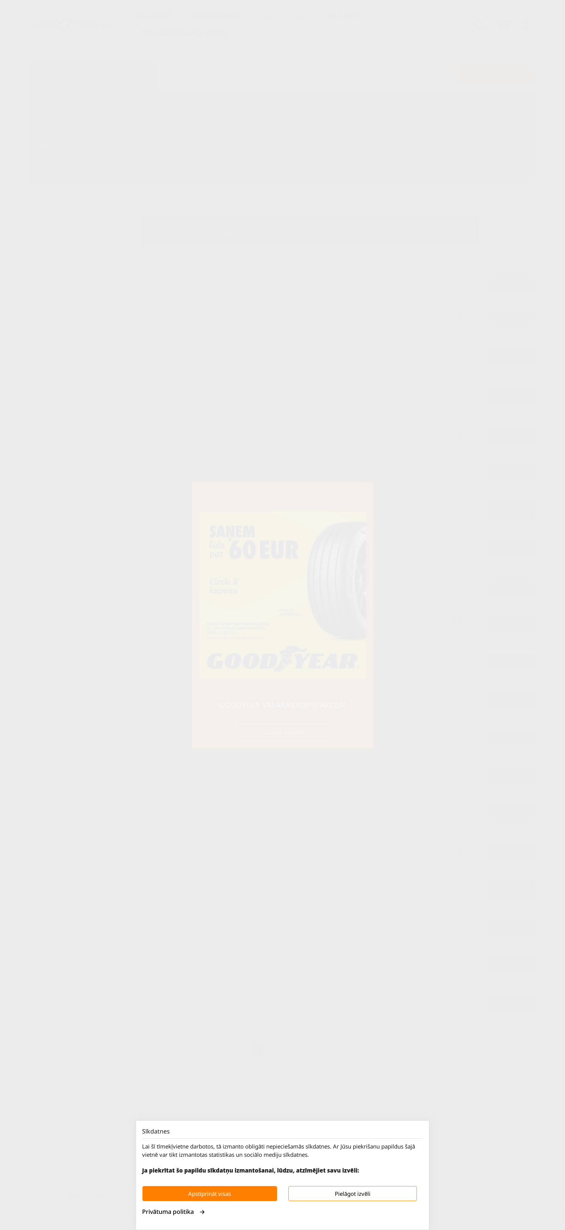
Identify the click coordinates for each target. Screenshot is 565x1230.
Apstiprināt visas (209, 1193)
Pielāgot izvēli (352, 1193)
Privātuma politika (173, 1211)
